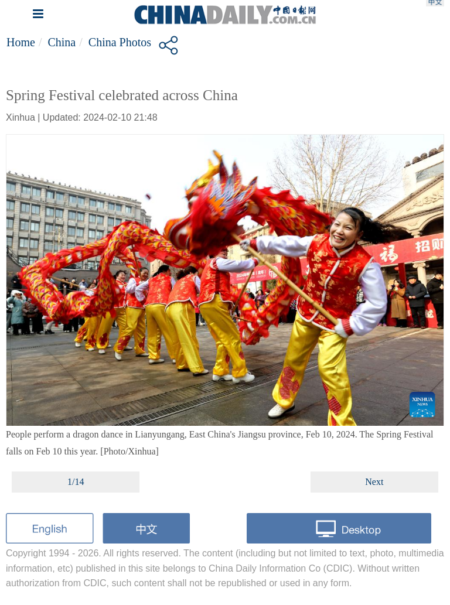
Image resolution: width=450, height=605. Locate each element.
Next (374, 482)
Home (20, 42)
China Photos (119, 42)
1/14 (75, 482)
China (61, 42)
